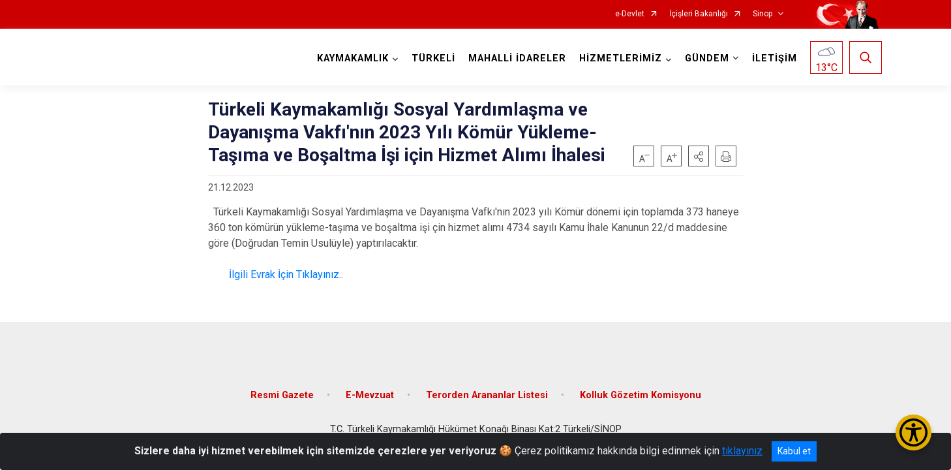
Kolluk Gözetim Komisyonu (640, 395)
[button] (698, 156)
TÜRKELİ (433, 58)
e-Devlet (629, 14)
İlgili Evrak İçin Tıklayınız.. (284, 274)
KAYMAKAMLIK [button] (353, 58)
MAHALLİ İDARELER (517, 58)
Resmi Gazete (282, 395)
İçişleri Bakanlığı (698, 14)
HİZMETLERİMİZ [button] (620, 58)
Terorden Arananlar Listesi (487, 395)
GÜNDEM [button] (707, 58)
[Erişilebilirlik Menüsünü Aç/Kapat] (913, 432)
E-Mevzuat (370, 395)
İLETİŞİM (774, 58)
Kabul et (794, 451)
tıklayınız (742, 451)
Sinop (762, 14)
